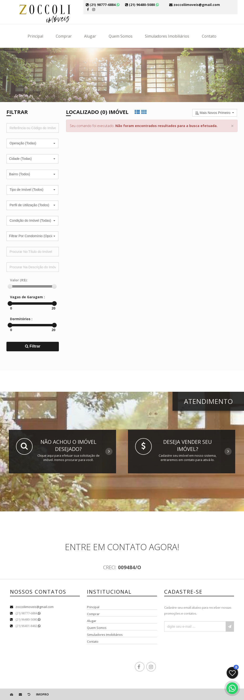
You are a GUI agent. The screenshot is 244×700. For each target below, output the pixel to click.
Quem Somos (120, 36)
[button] (32, 143)
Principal (35, 36)
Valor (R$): (19, 280)
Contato (209, 36)
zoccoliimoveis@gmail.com (34, 607)
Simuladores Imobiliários (167, 36)
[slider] (10, 286)
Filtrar (33, 346)
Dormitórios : (21, 319)
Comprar (64, 36)
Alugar (90, 36)
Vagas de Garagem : (27, 297)
